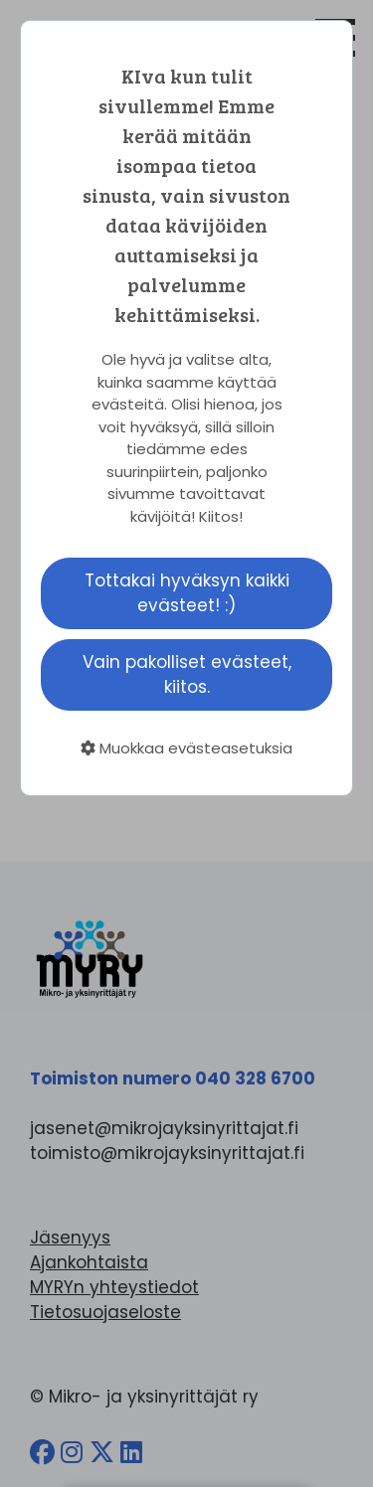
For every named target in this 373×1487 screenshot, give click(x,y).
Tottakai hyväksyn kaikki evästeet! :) (187, 593)
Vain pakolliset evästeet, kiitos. (187, 674)
